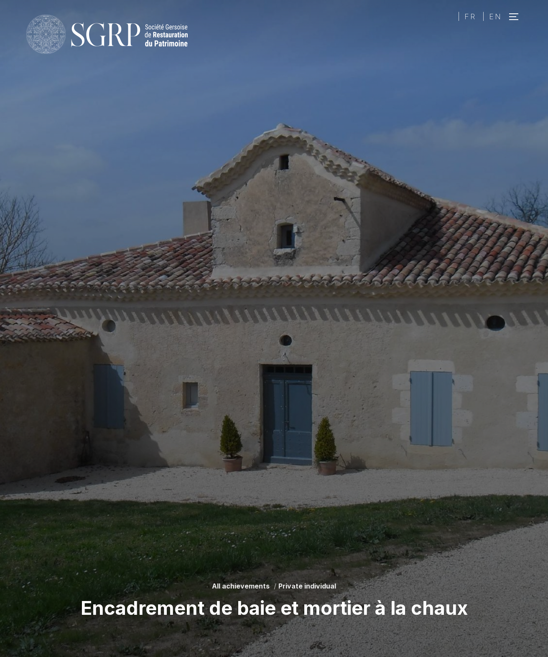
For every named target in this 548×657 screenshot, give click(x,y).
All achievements (241, 586)
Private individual (307, 586)
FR (470, 16)
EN (495, 16)
